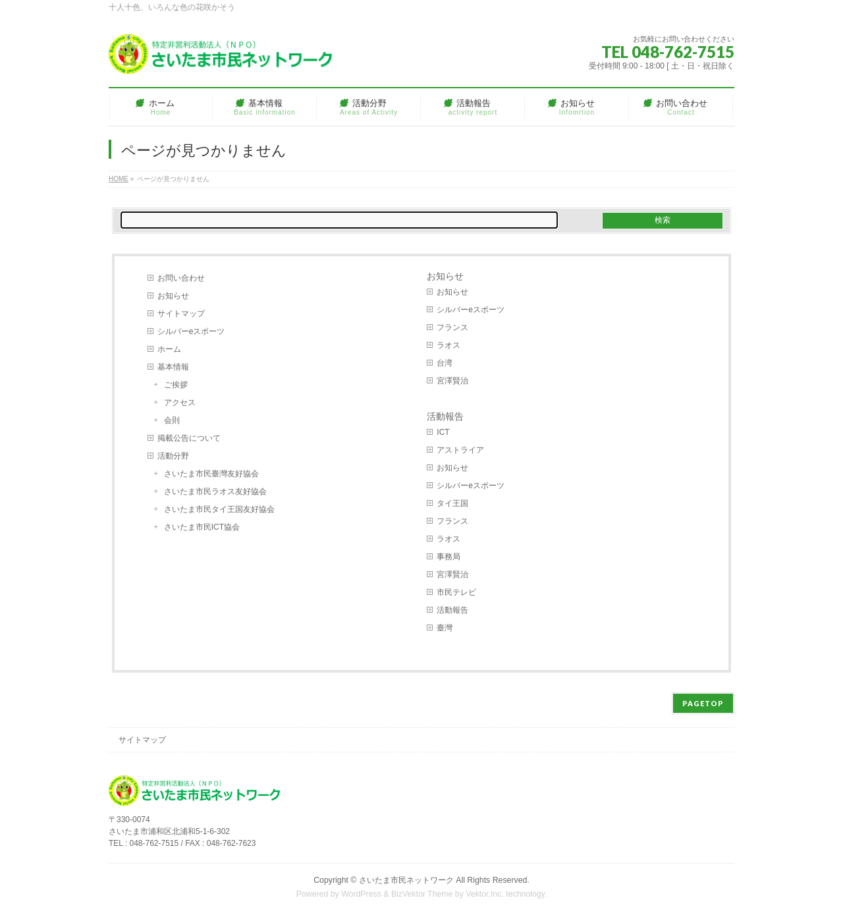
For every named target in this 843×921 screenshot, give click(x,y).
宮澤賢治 (452, 380)
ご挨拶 (176, 384)
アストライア (460, 450)
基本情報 (173, 367)
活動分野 (173, 455)
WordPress (361, 894)
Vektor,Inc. (485, 894)
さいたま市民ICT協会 (202, 527)
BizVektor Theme (422, 894)
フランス (452, 327)
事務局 (448, 556)
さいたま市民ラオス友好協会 (215, 491)
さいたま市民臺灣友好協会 (211, 473)
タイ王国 (452, 503)
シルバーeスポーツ (191, 331)
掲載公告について (189, 438)
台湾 (444, 363)
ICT (443, 432)
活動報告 (445, 416)
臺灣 (444, 627)
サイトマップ (181, 313)
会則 (172, 420)
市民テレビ (456, 592)
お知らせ (173, 295)
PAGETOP (703, 703)
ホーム (169, 349)
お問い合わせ (181, 278)
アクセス (180, 402)
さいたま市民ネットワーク (406, 880)
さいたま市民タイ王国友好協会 (219, 509)
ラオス (448, 345)
